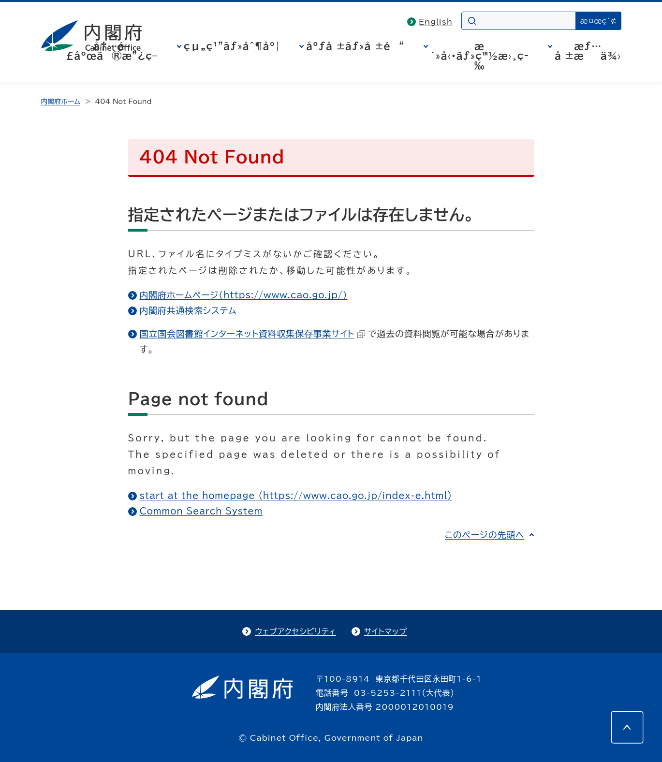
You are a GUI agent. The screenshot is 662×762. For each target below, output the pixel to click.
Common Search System (201, 511)
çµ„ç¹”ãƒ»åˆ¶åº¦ (232, 46)
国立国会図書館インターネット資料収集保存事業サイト (252, 333)
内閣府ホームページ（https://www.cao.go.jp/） (244, 295)
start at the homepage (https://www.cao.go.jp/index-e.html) (296, 495)
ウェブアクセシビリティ (295, 631)
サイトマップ (385, 631)
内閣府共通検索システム (188, 310)
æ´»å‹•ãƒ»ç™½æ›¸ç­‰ (479, 55)
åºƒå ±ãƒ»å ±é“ (355, 46)
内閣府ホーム (60, 101)
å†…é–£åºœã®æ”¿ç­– (112, 50)
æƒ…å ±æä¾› (588, 50)
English (436, 22)
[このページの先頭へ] (627, 727)
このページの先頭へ (485, 534)
